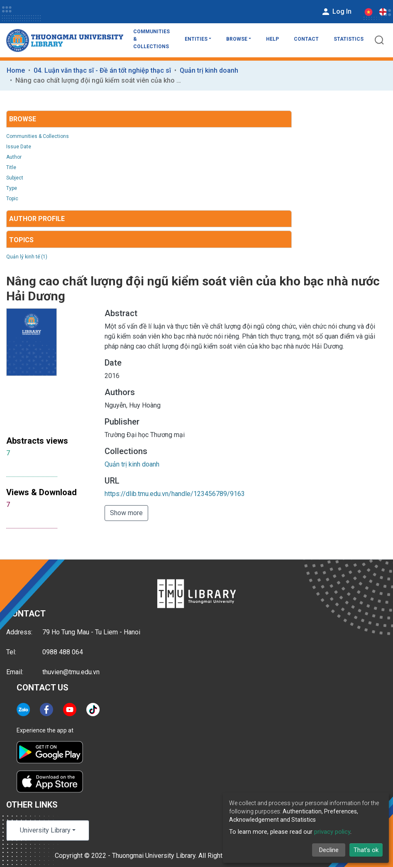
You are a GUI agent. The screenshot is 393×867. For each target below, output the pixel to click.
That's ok (366, 850)
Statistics (349, 39)
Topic (12, 198)
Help (272, 39)
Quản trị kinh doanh (209, 70)
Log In (336, 12)
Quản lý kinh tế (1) (26, 257)
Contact (306, 39)
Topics (21, 240)
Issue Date (18, 147)
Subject (14, 178)
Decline (329, 850)
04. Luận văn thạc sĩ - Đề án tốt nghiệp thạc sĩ (102, 70)
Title (11, 167)
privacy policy (332, 831)
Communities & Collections (151, 39)
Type (11, 188)
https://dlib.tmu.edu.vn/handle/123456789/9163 (175, 494)
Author (14, 157)
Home (16, 70)
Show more (126, 513)
